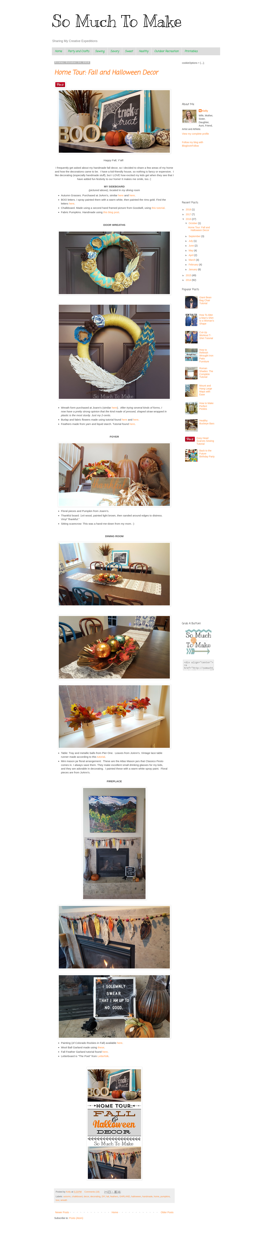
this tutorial (158, 207)
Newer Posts (62, 1212)
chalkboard (77, 1196)
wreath (64, 1200)
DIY (103, 1196)
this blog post (111, 212)
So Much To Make (117, 21)
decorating (95, 1196)
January (193, 269)
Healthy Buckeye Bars (206, 422)
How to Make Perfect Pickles (206, 406)
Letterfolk (103, 1056)
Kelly (205, 110)
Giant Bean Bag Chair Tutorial (205, 300)
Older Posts (167, 1212)
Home (58, 51)
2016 (189, 219)
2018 (189, 209)
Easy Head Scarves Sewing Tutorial (205, 441)
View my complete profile (195, 133)
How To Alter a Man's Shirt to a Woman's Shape (206, 319)
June (191, 245)
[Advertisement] (199, 487)
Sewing (99, 51)
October (193, 223)
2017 (189, 214)
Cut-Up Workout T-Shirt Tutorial (206, 335)
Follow (195, 145)
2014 (189, 280)
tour (57, 1200)
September (195, 236)
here (121, 195)
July (191, 241)
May (191, 250)
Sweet (129, 51)
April (191, 255)
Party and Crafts (78, 51)
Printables (191, 51)
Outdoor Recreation (166, 51)
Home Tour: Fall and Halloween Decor (106, 73)
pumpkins (165, 1196)
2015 (189, 275)
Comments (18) (92, 1192)
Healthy (143, 51)
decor (86, 1196)
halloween (136, 1196)
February (194, 264)
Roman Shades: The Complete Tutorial (206, 372)
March (192, 259)
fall (107, 1196)
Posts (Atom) (76, 1218)
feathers (114, 1196)
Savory (114, 51)
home (156, 1196)
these (100, 1047)
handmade (147, 1196)
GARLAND (124, 1196)
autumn (67, 1196)
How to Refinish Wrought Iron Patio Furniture (206, 355)
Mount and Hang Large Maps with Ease (205, 390)
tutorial (101, 756)
